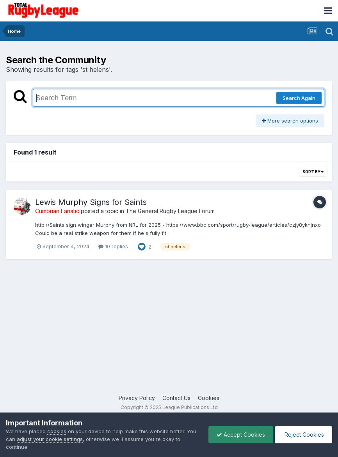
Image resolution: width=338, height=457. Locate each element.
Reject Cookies (303, 434)
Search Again (299, 98)
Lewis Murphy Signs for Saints (91, 202)
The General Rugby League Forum (170, 211)
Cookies (208, 398)
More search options (290, 120)
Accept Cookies (241, 434)
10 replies (113, 246)
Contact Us (176, 398)
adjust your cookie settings (50, 439)
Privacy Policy (137, 398)
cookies (56, 431)
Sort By (313, 171)
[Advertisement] (169, 331)
